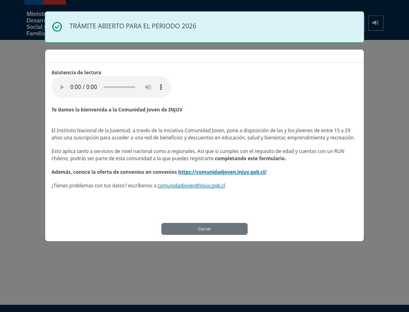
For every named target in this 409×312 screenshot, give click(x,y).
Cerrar (204, 229)
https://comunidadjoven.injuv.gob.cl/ (222, 172)
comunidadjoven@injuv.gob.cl (191, 185)
